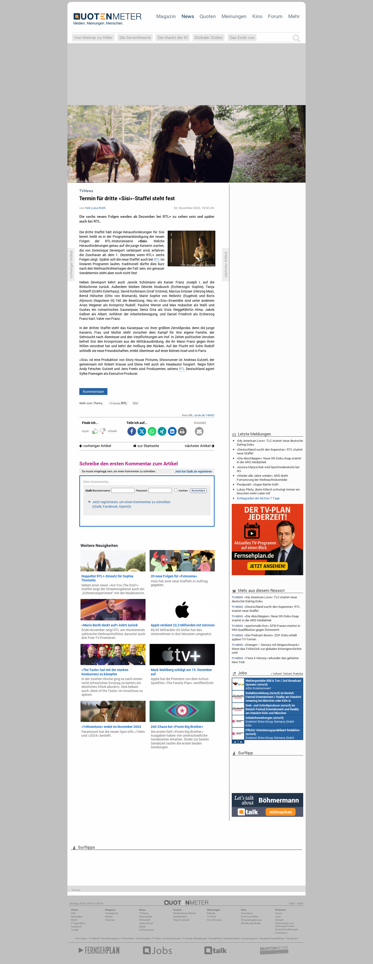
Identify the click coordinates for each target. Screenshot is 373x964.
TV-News (144, 913)
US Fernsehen (143, 938)
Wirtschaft (144, 919)
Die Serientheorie (135, 37)
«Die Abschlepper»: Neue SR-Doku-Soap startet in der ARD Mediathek (269, 460)
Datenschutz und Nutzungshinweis (284, 925)
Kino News (81, 938)
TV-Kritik (211, 916)
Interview (110, 919)
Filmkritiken (127, 938)
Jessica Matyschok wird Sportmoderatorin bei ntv (268, 469)
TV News (156, 938)
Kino (257, 16)
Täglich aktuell (181, 919)
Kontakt (279, 919)
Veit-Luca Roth (95, 208)
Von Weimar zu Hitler (93, 37)
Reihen (109, 916)
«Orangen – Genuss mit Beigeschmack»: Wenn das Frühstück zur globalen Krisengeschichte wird (267, 648)
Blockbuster (200, 938)
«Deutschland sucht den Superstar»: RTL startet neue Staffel (270, 451)
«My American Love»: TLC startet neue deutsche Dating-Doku (270, 442)
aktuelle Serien (232, 938)
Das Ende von (242, 37)
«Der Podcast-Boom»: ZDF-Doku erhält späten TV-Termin (264, 637)
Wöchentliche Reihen (184, 913)
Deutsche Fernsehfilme (272, 938)
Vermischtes (145, 916)
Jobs (278, 916)
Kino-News (247, 913)
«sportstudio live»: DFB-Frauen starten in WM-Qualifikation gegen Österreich (266, 628)
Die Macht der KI (173, 37)
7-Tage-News (78, 923)
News (187, 16)
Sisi (135, 403)
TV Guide (187, 938)
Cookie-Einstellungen (286, 929)
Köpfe (142, 926)
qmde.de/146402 (204, 415)
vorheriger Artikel (95, 445)
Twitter (74, 929)
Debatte (211, 913)
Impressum (281, 932)
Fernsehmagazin (110, 938)
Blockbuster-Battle (251, 923)
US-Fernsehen (146, 929)
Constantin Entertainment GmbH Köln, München (265, 709)
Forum (275, 16)
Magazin (166, 16)
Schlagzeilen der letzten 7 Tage (258, 498)
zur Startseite (146, 445)
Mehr (294, 16)
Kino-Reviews (214, 919)
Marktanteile (180, 916)
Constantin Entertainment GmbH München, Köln (266, 696)
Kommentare (93, 391)
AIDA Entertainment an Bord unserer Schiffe (266, 684)
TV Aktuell (94, 938)
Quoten (208, 16)
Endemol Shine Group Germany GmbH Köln (263, 721)
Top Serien (291, 938)
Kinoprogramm (250, 938)
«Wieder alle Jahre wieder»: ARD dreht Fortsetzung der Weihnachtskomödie (262, 477)
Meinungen (234, 16)
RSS (73, 913)
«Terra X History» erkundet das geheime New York (265, 660)
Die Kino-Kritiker (249, 916)
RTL (157, 259)
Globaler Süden (209, 37)
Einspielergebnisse (251, 919)
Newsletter (76, 916)
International (146, 923)
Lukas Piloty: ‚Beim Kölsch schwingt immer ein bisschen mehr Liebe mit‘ (268, 491)
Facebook (76, 926)
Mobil (74, 919)
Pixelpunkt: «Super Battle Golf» (258, 484)
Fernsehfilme (215, 938)
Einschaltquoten (172, 938)
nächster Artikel (199, 445)
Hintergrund (111, 913)
